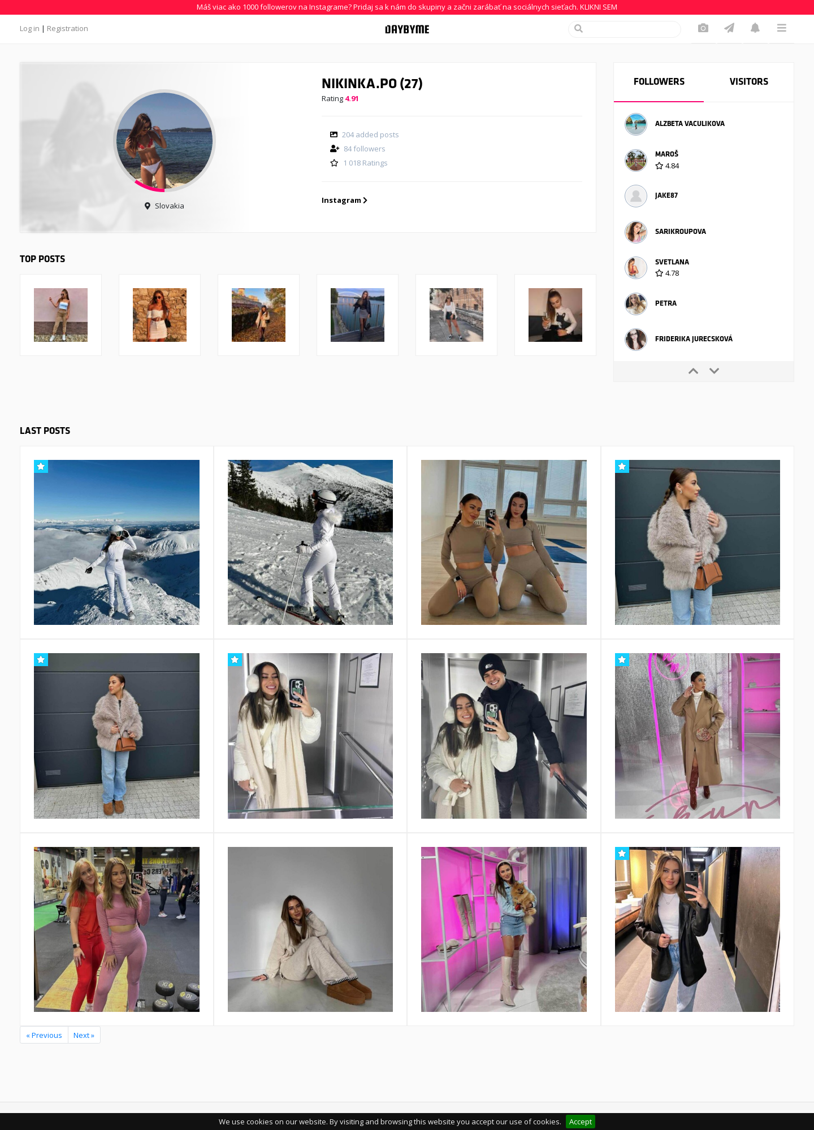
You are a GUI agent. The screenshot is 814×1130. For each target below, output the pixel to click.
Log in (30, 28)
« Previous (44, 1035)
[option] (704, 126)
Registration (67, 28)
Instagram (344, 200)
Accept (580, 1121)
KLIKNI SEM (598, 7)
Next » (83, 1035)
